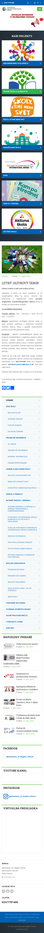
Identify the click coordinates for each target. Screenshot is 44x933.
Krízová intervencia (17, 536)
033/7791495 (9, 3)
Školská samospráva (15, 563)
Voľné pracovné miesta (17, 615)
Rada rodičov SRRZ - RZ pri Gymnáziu (19, 589)
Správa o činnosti (14, 494)
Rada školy (13, 597)
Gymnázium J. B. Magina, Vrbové (19, 757)
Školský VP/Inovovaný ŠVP (19, 475)
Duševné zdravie (15, 419)
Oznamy (5, 276)
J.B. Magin (12, 444)
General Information (17, 456)
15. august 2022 (24, 276)
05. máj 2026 (28, 647)
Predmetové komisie (17, 576)
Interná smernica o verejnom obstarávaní (21, 556)
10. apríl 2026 (28, 721)
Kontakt (10, 628)
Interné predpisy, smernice (18, 500)
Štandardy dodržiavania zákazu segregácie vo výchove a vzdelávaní (22, 519)
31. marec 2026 (28, 734)
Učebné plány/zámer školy (18, 469)
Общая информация (17, 463)
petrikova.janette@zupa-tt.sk (21, 364)
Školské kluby (14, 413)
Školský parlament (16, 582)
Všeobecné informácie (16, 438)
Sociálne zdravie (15, 431)
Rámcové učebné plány (18, 481)
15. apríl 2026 (28, 679)
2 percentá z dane (14, 622)
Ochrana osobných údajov (18, 609)
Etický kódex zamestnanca (20, 548)
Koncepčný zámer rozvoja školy (22, 488)
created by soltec (22, 929)
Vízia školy (11, 406)
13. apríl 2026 (15, 708)
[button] (28, 2)
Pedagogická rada (16, 569)
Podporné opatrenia (15, 603)
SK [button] (37, 3)
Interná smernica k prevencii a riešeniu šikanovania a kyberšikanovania (21, 508)
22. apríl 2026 (15, 666)
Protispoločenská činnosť (20, 542)
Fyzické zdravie (14, 425)
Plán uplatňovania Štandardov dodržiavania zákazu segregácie (22, 529)
